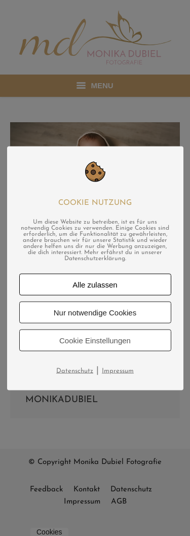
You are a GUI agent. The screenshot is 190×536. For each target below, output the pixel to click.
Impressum (118, 370)
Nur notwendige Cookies (95, 312)
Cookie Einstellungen (95, 340)
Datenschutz (74, 370)
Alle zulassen (94, 284)
